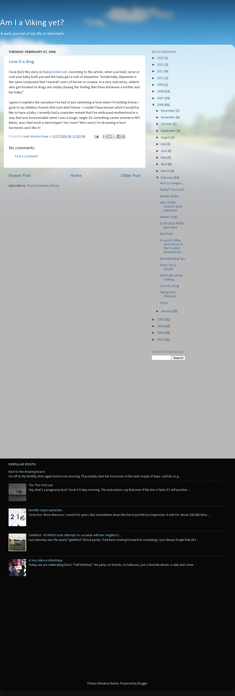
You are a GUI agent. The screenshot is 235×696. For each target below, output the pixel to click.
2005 (160, 319)
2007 (160, 98)
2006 (160, 105)
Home (76, 176)
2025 (160, 58)
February (167, 177)
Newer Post (20, 176)
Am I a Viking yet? (32, 23)
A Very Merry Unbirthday (45, 560)
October (167, 124)
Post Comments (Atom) (43, 185)
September (168, 131)
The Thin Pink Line (41, 485)
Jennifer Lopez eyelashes (45, 510)
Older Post (131, 176)
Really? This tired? (172, 189)
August (166, 137)
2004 (160, 326)
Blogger (142, 683)
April (164, 164)
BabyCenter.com (55, 72)
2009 (160, 85)
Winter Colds (169, 217)
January (166, 311)
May (164, 157)
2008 (160, 91)
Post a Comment (26, 156)
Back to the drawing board (27, 471)
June (164, 151)
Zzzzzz (164, 303)
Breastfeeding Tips (172, 259)
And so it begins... (172, 183)
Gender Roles (169, 196)
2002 (160, 339)
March (165, 171)
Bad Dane (166, 234)
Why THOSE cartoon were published (171, 206)
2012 (160, 71)
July (163, 144)
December (168, 110)
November (168, 117)
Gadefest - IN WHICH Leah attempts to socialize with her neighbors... (75, 535)
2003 (160, 333)
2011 (160, 78)
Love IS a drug (21, 62)
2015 (160, 64)
